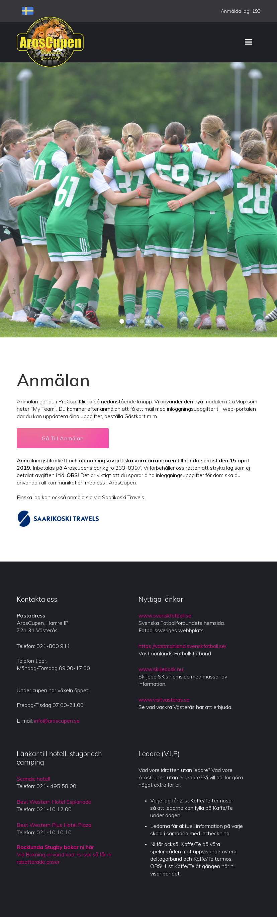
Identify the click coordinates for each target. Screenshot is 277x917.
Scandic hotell (33, 778)
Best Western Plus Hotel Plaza (54, 825)
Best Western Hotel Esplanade (54, 801)
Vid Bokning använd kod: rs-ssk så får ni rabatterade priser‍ (64, 854)
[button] (248, 42)
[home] (50, 42)
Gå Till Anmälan (63, 438)
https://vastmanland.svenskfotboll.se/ (182, 646)
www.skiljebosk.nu (160, 669)
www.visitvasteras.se (164, 699)
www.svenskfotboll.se (164, 615)
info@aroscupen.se (57, 720)
